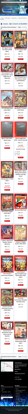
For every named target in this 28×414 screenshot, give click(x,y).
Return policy (16, 409)
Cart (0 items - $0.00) (18, 4)
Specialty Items (19, 398)
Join (11, 4)
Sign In (7, 4)
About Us (18, 396)
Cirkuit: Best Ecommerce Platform (14, 410)
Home (17, 388)
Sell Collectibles (19, 391)
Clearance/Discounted (20, 399)
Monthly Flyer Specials (20, 390)
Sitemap (20, 409)
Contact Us (18, 395)
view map (17, 377)
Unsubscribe (3, 400)
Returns (17, 402)
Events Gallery (19, 401)
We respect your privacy (10, 409)
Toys (8, 14)
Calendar (18, 393)
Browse (3, 14)
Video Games (14, 14)
